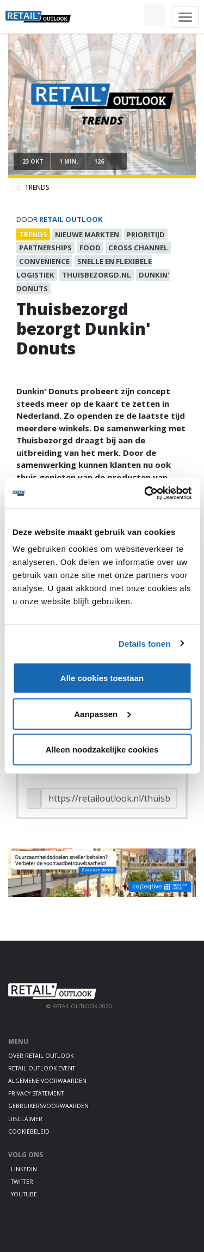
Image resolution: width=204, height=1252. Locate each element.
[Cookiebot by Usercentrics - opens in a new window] (145, 493)
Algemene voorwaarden (47, 1081)
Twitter (22, 1181)
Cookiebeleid (29, 1131)
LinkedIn (24, 1169)
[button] (129, 15)
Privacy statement (36, 1093)
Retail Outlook (71, 219)
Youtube (24, 1194)
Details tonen (144, 643)
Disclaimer (25, 1119)
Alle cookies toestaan (102, 678)
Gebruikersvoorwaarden (48, 1106)
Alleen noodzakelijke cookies (102, 749)
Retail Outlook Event (41, 1068)
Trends (37, 187)
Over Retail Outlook (40, 1056)
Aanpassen (102, 713)
